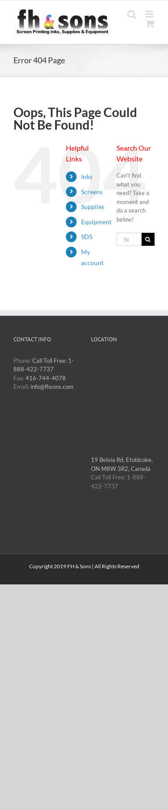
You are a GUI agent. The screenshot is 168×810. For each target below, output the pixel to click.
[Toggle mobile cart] (150, 23)
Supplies (92, 206)
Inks (86, 176)
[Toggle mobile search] (131, 14)
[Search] (148, 239)
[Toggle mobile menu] (150, 14)
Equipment (96, 222)
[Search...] (129, 239)
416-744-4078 (46, 378)
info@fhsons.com (51, 386)
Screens (92, 192)
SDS (86, 236)
